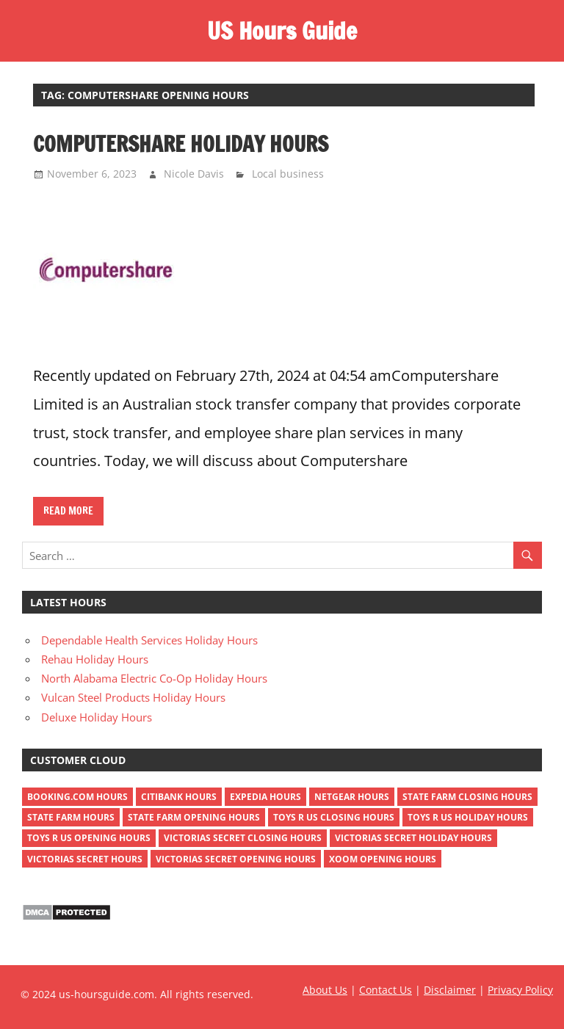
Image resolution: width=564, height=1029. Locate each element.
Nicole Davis (194, 174)
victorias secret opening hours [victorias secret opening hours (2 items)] (236, 859)
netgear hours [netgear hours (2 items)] (351, 796)
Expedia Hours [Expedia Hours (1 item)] (265, 796)
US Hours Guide (282, 31)
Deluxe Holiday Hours (96, 717)
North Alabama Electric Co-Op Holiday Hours (154, 678)
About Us (325, 990)
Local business (288, 174)
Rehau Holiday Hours (94, 659)
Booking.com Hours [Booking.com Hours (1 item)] (77, 796)
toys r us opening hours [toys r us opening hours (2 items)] (89, 838)
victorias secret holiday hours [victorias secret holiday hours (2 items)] (413, 838)
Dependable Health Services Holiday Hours (149, 640)
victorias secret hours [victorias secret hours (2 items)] (84, 859)
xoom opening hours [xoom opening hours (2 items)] (382, 859)
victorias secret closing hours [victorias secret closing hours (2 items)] (243, 838)
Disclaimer (450, 990)
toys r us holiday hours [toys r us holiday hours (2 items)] (468, 817)
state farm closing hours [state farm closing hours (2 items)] (467, 796)
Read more (68, 510)
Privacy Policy (520, 990)
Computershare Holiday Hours (180, 144)
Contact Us (385, 990)
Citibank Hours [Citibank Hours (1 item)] (179, 796)
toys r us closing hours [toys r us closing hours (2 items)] (333, 817)
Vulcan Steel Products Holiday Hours (133, 697)
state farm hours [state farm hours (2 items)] (71, 817)
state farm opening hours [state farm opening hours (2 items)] (194, 817)
